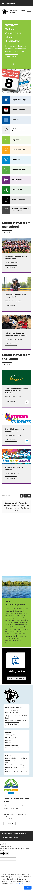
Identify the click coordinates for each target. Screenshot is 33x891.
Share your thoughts (16, 678)
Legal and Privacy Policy (10, 838)
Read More (11, 267)
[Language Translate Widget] (10, 3)
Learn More (11, 56)
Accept (27, 888)
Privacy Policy (19, 883)
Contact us (9, 823)
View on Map (12, 724)
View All (7, 232)
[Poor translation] (6, 853)
